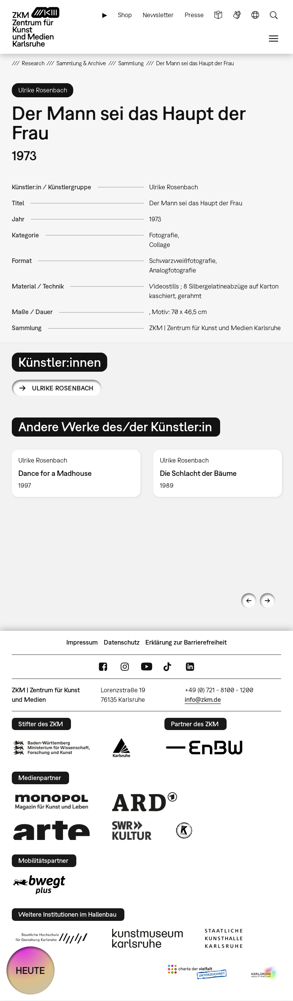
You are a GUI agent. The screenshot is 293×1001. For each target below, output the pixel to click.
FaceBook (103, 666)
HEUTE (30, 970)
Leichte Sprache (218, 15)
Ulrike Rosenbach (62, 388)
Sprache (255, 15)
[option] (76, 473)
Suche (273, 15)
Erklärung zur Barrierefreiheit (186, 642)
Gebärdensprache (237, 15)
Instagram (124, 666)
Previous (248, 600)
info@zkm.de (203, 699)
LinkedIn (190, 666)
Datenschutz (122, 642)
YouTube (146, 666)
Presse (194, 15)
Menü (273, 38)
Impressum (82, 642)
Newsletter (158, 15)
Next (267, 600)
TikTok (168, 666)
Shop (125, 15)
